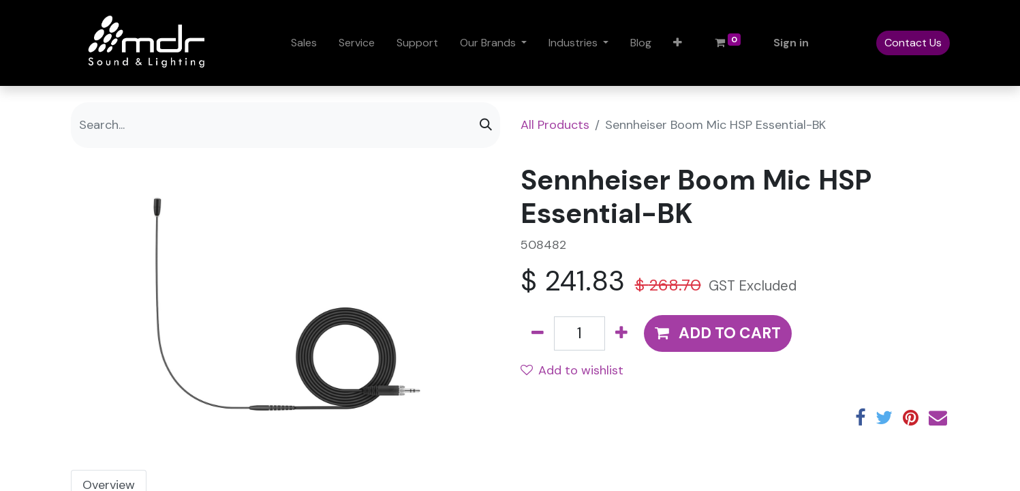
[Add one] (621, 333)
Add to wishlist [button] (572, 370)
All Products (555, 125)
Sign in (791, 42)
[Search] (486, 125)
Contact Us (913, 42)
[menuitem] (304, 43)
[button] (677, 43)
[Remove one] (538, 333)
